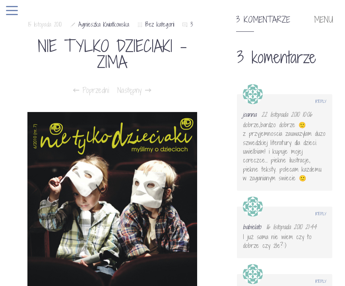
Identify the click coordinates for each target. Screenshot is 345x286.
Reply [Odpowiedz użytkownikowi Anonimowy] (321, 281)
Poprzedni (91, 90)
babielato (252, 226)
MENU (323, 20)
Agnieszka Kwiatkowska (103, 24)
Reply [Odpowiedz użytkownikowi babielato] (321, 213)
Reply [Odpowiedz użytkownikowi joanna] (321, 101)
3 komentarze (263, 20)
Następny (134, 90)
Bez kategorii (159, 24)
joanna (249, 114)
